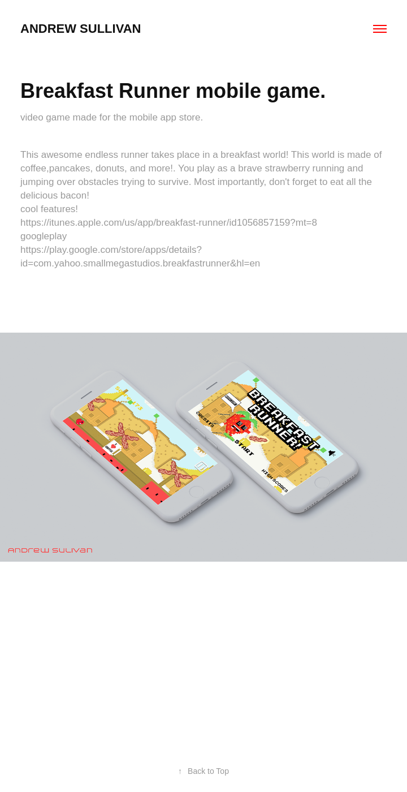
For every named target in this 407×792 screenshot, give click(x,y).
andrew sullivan (80, 28)
